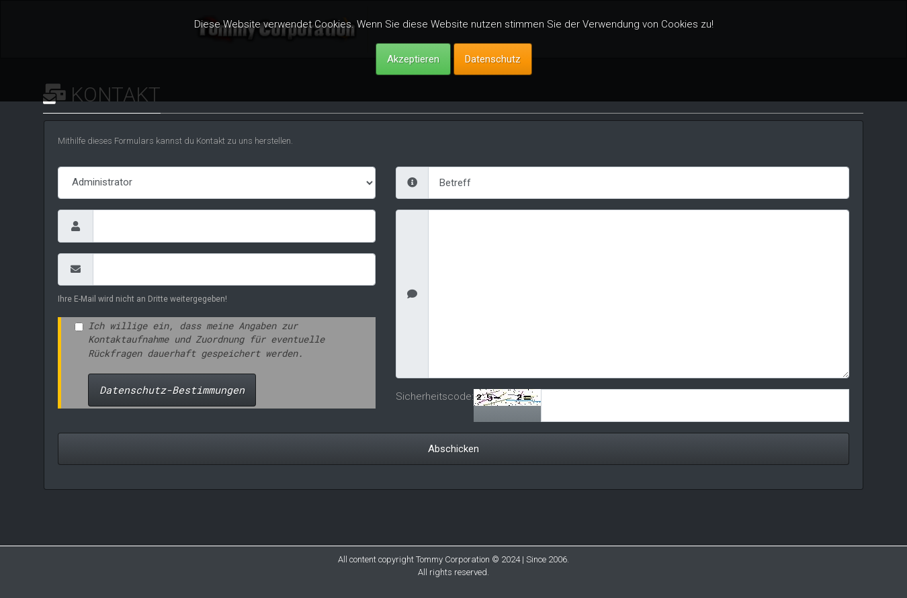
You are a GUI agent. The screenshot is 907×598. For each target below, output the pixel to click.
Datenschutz (493, 59)
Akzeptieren (413, 59)
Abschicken (453, 449)
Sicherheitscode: (435, 396)
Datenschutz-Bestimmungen (172, 389)
